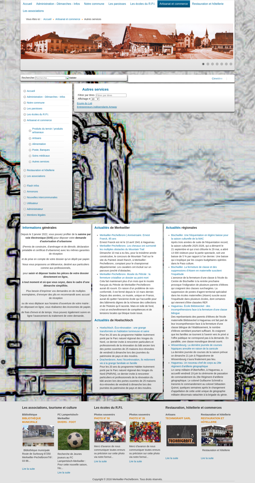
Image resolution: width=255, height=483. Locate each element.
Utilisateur (32, 203)
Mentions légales (36, 214)
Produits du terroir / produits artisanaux (47, 130)
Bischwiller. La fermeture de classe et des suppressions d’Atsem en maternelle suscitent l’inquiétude (196, 271)
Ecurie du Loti (84, 103)
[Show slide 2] (207, 64)
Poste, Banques (41, 149)
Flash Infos (33, 185)
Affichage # (84, 98)
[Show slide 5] (221, 64)
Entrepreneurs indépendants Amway (97, 107)
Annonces (32, 191)
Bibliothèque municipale (31, 420)
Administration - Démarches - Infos (58, 3)
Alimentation (39, 144)
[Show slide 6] (226, 64)
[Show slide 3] (212, 64)
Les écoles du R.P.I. (142, 3)
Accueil (27, 3)
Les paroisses (117, 3)
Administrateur (35, 209)
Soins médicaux (41, 155)
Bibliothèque (29, 414)
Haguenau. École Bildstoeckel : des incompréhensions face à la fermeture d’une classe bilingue (199, 310)
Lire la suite (28, 468)
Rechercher (28, 77)
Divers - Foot (67, 422)
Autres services (40, 161)
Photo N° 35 (137, 418)
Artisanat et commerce (174, 3)
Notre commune (94, 3)
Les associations (33, 10)
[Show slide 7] (231, 64)
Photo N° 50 (102, 418)
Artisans (36, 138)
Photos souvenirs (104, 414)
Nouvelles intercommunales (42, 197)
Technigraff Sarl (178, 418)
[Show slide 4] (217, 64)
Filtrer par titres (87, 95)
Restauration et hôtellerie (208, 3)
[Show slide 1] (203, 64)
